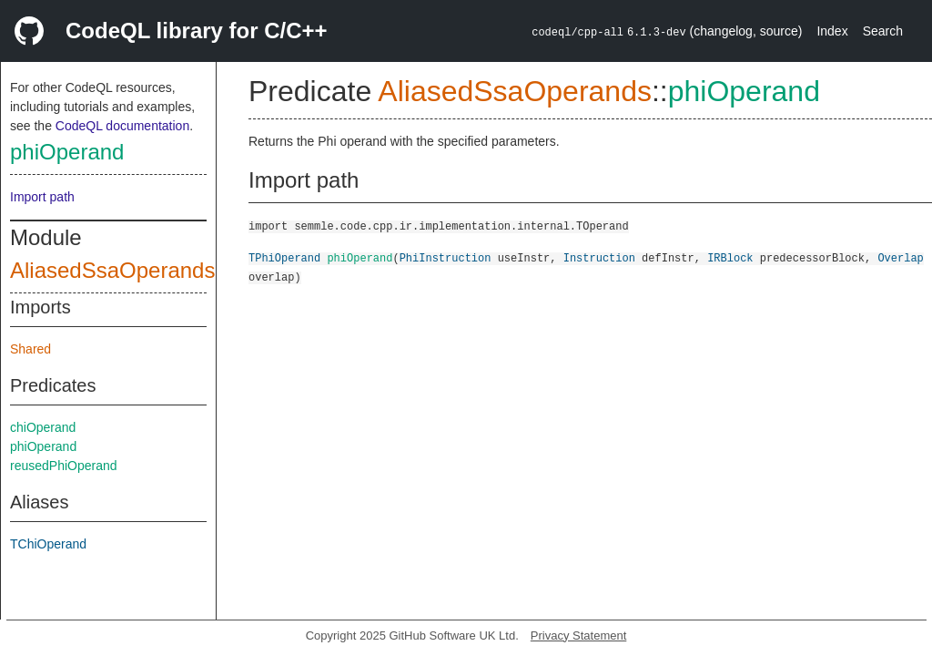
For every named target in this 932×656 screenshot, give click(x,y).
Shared (30, 349)
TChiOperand (48, 544)
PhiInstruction (445, 257)
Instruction (599, 257)
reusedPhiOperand (63, 465)
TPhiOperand (284, 257)
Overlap (900, 257)
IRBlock (730, 257)
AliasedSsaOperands (112, 270)
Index (831, 31)
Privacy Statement (579, 635)
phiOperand (67, 151)
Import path (42, 197)
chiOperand (43, 427)
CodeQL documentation (122, 125)
